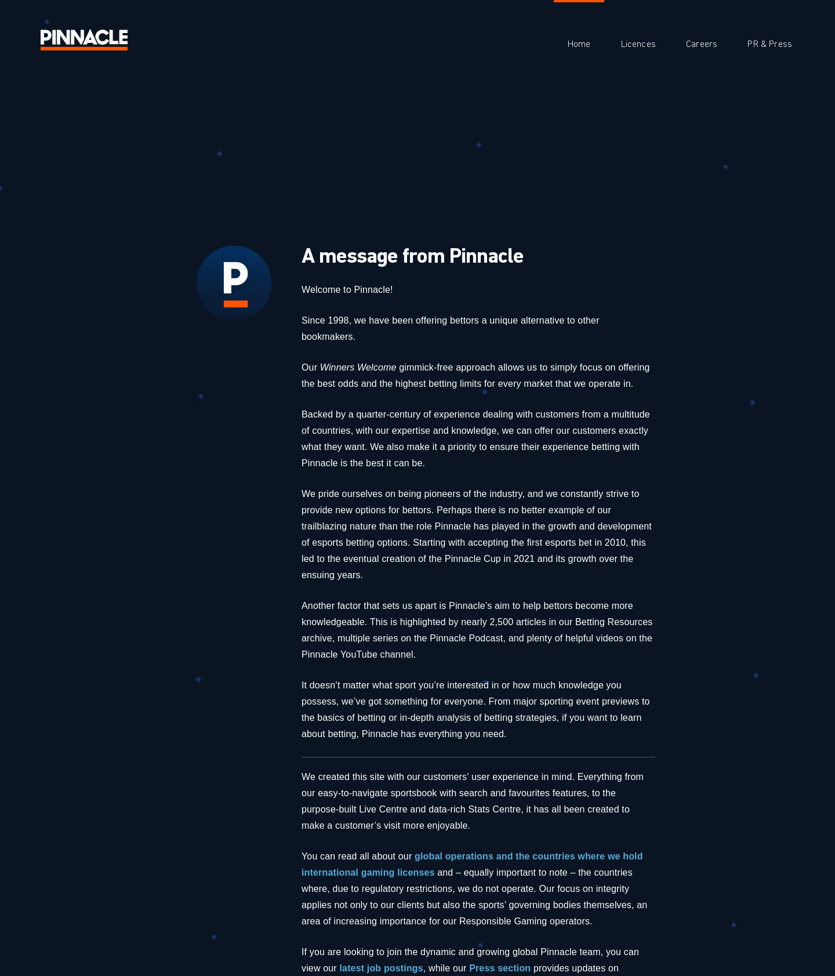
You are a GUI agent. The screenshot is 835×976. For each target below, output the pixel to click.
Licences (638, 44)
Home (579, 44)
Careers (701, 44)
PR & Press (769, 44)
